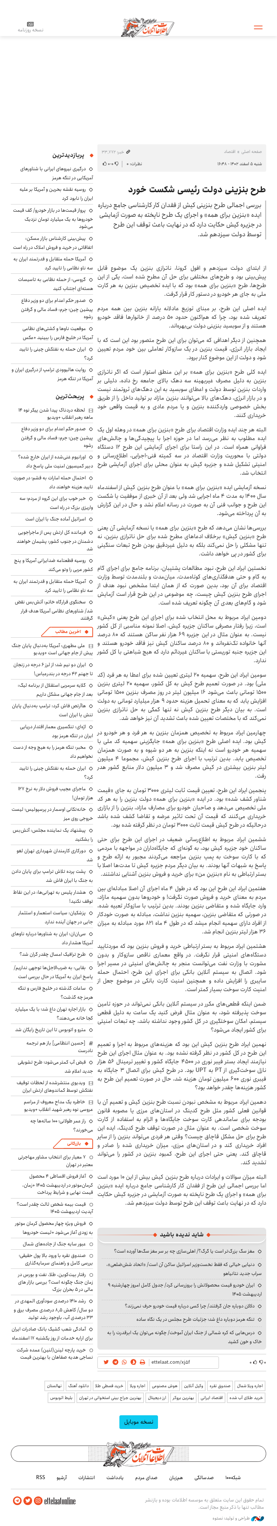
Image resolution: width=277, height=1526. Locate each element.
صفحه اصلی (251, 151)
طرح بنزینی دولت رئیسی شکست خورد (197, 190)
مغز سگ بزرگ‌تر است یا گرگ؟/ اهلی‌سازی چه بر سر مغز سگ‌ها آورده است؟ (184, 1251)
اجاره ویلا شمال (250, 1385)
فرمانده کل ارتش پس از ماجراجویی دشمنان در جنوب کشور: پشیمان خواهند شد (55, 540)
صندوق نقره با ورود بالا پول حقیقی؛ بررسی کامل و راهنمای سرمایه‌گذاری (56, 1259)
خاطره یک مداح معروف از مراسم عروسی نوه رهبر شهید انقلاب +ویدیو (58, 1105)
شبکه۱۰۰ (233, 1478)
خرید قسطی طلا (109, 1385)
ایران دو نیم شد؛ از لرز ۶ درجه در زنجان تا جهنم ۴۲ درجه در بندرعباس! (53, 669)
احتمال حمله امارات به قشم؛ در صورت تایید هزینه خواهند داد (53, 482)
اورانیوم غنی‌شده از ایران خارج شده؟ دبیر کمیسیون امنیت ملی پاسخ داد (55, 461)
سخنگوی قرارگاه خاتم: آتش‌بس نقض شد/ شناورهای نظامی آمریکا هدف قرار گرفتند (54, 610)
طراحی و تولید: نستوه (238, 1518)
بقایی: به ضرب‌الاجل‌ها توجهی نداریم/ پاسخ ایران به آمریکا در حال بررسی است (53, 972)
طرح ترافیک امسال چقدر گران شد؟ (52, 954)
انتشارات (86, 1478)
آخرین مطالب (68, 631)
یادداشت (115, 1478)
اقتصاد (230, 151)
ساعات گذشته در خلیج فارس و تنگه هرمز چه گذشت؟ (55, 992)
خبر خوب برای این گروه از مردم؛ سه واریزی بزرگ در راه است (56, 502)
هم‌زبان (176, 1478)
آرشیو (62, 1478)
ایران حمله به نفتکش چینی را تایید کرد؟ (56, 353)
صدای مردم (146, 1478)
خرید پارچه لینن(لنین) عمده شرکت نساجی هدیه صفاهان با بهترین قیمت (55, 1353)
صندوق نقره (220, 1385)
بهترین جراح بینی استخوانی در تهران (110, 1397)
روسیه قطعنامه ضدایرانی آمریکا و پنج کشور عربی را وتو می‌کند (53, 565)
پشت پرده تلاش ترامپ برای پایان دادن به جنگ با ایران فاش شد (52, 875)
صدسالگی (204, 1478)
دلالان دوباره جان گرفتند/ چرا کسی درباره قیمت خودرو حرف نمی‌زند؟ (190, 1306)
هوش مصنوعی (164, 1385)
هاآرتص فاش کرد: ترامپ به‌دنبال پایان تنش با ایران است (52, 710)
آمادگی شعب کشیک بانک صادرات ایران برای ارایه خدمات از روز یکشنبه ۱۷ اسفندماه (52, 1333)
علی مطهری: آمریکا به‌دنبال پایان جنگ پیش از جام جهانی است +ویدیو (52, 649)
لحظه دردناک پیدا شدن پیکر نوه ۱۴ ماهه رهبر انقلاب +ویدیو (55, 413)
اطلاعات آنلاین (147, 27)
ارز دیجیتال (157, 1397)
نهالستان (54, 1385)
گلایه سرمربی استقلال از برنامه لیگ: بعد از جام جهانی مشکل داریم (55, 689)
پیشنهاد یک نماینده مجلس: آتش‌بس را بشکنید (53, 834)
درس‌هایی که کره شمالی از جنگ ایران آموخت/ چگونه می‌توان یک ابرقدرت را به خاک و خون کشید (184, 1337)
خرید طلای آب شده (246, 1397)
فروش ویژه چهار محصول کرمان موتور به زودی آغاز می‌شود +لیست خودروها (54, 1227)
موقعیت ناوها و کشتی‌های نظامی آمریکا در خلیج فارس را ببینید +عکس (57, 333)
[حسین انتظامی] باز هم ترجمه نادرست (59, 1046)
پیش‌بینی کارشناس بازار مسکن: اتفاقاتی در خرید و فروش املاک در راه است (53, 242)
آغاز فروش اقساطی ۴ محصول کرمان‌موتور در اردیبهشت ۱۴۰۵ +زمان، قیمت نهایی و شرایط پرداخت (57, 1184)
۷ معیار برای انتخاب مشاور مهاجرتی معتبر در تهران (55, 1160)
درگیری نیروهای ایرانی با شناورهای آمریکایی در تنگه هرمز (56, 173)
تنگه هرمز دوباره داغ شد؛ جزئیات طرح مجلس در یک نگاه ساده (195, 1319)
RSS (40, 1478)
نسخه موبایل (138, 1421)
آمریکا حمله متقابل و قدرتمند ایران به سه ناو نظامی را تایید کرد (53, 263)
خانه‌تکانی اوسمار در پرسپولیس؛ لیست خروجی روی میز (52, 813)
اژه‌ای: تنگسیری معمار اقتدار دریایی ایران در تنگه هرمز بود (56, 731)
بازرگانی (74, 1143)
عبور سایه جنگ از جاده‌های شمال (54, 1244)
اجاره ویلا (137, 1385)
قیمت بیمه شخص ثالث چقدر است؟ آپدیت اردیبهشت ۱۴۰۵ (55, 1207)
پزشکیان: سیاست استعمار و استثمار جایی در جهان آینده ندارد (55, 917)
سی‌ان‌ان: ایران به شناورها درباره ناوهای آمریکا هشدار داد (52, 938)
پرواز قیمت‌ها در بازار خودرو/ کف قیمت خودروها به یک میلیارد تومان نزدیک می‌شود (53, 218)
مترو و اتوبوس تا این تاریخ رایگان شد (50, 1030)
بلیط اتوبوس (61, 1397)
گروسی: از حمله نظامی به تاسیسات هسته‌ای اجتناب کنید (55, 284)
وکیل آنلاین (193, 1385)
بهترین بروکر (183, 1397)
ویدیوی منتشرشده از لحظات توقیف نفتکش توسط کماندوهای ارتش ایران (55, 1086)
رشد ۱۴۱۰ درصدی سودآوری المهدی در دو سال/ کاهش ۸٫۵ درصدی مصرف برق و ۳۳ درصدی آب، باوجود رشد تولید (53, 1309)
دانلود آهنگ (78, 1385)
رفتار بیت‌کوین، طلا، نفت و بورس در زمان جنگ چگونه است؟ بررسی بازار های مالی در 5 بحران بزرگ (55, 1282)
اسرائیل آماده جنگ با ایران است (55, 519)
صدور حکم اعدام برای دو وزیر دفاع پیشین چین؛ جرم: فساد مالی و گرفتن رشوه (57, 308)
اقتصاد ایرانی (212, 1397)
